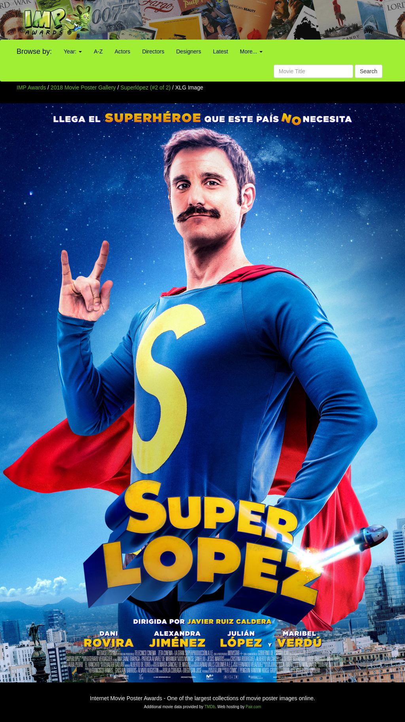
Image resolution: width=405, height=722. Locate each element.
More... (251, 51)
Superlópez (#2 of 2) (146, 87)
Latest (220, 51)
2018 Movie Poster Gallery (83, 87)
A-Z (98, 51)
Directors (153, 51)
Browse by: (34, 51)
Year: (73, 51)
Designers (188, 51)
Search (368, 71)
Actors (123, 51)
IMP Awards (31, 87)
